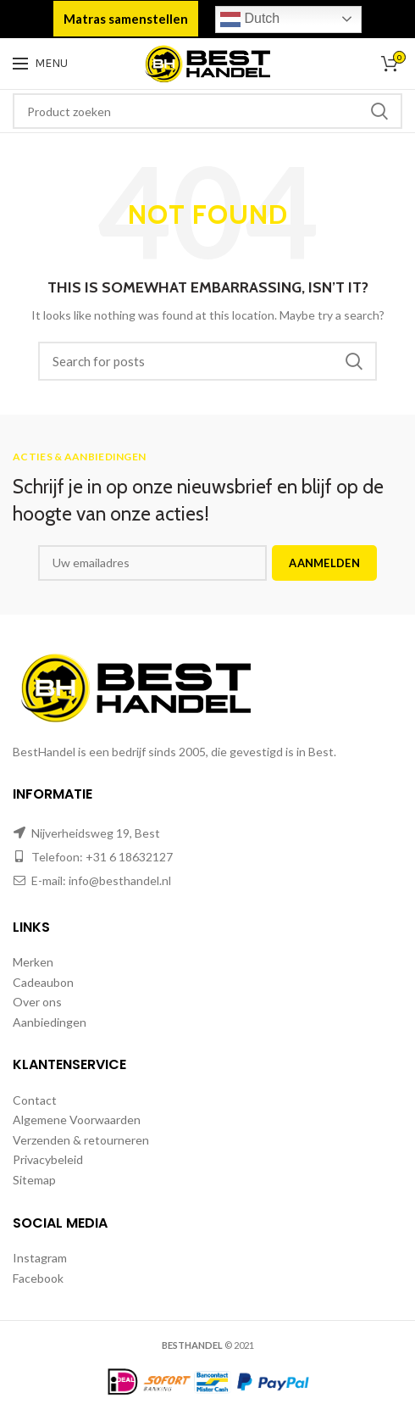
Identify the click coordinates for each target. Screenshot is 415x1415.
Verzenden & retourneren (81, 1140)
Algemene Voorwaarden (77, 1119)
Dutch (249, 19)
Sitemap (34, 1180)
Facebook (38, 1278)
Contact (35, 1100)
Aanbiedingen (49, 1022)
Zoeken (379, 111)
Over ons (37, 1001)
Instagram (40, 1258)
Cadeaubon (43, 982)
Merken (33, 962)
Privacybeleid (48, 1159)
